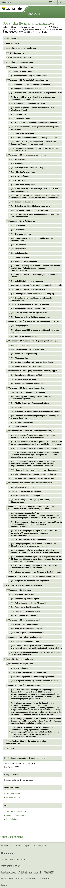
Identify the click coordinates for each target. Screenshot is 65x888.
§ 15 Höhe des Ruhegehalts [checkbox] (22, 133)
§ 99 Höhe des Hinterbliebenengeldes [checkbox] (26, 628)
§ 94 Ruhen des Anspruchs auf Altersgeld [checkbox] (28, 603)
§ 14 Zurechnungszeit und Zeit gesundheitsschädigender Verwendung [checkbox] (35, 128)
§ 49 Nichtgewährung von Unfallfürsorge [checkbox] (28, 308)
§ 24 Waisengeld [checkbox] (18, 180)
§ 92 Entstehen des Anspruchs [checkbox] (23, 594)
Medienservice (8, 872)
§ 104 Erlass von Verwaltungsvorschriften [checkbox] (28, 672)
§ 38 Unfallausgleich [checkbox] (19, 253)
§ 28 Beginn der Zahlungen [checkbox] (22, 202)
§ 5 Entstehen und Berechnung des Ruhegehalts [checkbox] (31, 84)
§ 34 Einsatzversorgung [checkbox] (21, 234)
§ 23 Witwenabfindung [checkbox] (20, 176)
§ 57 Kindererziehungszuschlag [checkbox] (24, 354)
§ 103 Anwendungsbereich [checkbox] (22, 668)
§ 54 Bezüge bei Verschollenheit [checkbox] (24, 336)
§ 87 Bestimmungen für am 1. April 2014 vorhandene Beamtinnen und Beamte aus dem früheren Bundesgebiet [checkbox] (35, 551)
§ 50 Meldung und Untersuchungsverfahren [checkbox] (29, 313)
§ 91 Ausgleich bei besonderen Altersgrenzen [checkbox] (30, 581)
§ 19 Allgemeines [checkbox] (18, 159)
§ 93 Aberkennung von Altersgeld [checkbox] (25, 599)
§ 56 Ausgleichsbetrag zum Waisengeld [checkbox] (27, 349)
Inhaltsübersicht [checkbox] (12, 43)
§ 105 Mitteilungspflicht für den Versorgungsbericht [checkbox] (32, 677)
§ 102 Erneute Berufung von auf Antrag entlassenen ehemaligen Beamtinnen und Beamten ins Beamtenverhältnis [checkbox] (36, 647)
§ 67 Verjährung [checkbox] (17, 407)
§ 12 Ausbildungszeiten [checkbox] (20, 118)
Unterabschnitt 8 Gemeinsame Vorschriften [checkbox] (26, 388)
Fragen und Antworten (14, 815)
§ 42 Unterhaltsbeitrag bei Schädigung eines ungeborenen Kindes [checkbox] (35, 276)
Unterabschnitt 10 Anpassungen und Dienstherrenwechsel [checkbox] (32, 483)
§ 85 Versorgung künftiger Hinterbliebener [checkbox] (28, 539)
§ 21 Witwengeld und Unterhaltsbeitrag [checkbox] (27, 168)
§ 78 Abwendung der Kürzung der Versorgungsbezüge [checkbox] (33, 474)
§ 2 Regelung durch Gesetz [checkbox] (19, 57)
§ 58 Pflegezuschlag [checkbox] (19, 358)
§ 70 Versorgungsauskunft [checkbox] (22, 422)
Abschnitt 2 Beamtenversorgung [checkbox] (19, 62)
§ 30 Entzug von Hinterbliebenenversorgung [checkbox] (29, 210)
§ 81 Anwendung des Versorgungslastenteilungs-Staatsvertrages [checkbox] (31, 501)
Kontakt (17, 845)
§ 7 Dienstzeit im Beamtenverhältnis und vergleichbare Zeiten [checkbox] (36, 93)
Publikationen (25, 872)
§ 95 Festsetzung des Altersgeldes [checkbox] (25, 607)
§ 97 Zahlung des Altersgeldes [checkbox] (23, 616)
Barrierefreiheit (11, 819)
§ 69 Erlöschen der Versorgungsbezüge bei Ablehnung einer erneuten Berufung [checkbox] (36, 417)
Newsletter (31, 878)
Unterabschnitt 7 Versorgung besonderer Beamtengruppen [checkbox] (32, 371)
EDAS (4, 885)
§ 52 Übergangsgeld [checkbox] (19, 326)
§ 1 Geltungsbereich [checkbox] (16, 53)
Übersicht (6, 845)
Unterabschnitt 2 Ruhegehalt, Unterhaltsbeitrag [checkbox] (28, 80)
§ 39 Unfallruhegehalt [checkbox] (20, 257)
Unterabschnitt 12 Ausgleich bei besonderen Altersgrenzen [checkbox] (33, 576)
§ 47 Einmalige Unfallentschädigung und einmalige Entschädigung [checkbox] (32, 299)
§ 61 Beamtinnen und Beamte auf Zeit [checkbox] (26, 375)
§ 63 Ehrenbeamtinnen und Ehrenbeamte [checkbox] (28, 384)
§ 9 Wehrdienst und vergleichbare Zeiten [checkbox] (28, 103)
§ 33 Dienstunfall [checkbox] (18, 230)
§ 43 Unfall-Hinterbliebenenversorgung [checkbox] (27, 281)
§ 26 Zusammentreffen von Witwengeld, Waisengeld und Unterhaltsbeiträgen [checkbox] (34, 190)
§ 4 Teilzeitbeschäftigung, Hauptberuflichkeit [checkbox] (29, 76)
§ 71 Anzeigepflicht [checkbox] (19, 426)
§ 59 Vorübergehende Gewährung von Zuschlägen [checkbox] (32, 362)
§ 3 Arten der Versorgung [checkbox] (21, 71)
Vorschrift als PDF (12, 797)
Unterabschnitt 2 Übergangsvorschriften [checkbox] (25, 685)
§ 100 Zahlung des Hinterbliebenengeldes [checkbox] (28, 633)
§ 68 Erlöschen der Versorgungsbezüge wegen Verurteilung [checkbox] (36, 411)
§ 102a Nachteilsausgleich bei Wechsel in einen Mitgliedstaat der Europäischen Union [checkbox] (36, 653)
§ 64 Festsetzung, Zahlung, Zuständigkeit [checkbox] (28, 392)
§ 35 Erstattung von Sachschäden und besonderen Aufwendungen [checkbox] (32, 239)
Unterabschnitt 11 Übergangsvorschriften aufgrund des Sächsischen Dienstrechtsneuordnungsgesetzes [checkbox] (31, 508)
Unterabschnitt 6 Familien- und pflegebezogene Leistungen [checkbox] (33, 341)
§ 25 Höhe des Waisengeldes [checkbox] (23, 185)
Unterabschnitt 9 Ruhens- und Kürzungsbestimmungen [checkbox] (31, 431)
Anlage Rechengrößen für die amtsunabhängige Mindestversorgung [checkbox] (26, 742)
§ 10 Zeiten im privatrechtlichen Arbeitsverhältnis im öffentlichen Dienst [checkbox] (33, 109)
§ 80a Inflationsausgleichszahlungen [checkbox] (26, 491)
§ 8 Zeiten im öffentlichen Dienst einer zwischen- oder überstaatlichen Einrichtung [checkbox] (33, 98)
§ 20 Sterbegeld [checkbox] (17, 163)
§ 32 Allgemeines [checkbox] (18, 225)
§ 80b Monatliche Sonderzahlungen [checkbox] (25, 496)
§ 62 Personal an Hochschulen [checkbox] (23, 379)
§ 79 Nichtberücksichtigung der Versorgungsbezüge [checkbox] (32, 478)
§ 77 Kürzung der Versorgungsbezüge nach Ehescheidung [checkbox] (35, 470)
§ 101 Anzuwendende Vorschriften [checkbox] (25, 641)
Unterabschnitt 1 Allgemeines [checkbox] (20, 67)
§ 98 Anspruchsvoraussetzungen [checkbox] (24, 624)
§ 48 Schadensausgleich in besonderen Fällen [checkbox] (30, 304)
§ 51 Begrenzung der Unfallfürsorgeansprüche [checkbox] (30, 317)
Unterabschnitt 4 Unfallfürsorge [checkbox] (21, 221)
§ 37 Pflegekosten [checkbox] (18, 249)
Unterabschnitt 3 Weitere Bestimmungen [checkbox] (25, 637)
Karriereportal (46, 878)
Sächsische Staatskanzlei (13, 859)
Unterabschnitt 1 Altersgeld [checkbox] (19, 590)
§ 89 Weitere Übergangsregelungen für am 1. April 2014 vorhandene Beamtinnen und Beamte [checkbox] (34, 567)
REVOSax (34, 13)
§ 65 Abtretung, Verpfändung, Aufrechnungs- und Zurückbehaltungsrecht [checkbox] (31, 398)
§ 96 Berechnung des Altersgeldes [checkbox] (25, 611)
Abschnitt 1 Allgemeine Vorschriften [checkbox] (21, 48)
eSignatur (42, 845)
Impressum (29, 845)
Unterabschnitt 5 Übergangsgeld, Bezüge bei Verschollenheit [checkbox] (33, 321)
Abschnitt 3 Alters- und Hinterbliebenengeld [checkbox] (24, 585)
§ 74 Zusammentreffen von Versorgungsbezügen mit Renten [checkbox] (36, 448)
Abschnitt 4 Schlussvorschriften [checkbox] (19, 659)
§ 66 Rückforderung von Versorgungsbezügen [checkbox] (30, 403)
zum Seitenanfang (11, 836)
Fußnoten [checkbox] (10, 748)
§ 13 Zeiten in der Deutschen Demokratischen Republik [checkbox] (34, 123)
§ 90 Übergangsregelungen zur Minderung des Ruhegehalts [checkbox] (36, 572)
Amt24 (37, 872)
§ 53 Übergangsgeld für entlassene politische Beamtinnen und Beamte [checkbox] (35, 331)
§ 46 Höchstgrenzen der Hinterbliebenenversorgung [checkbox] (32, 294)
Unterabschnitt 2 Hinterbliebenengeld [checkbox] (24, 620)
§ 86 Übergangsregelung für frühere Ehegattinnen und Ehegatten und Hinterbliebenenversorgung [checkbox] (33, 545)
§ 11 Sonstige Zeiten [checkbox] (19, 114)
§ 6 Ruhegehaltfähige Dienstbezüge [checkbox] (25, 89)
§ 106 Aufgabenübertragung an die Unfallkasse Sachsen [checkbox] (34, 681)
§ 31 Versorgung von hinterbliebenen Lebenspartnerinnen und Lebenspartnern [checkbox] (35, 216)
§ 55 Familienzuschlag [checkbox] (20, 345)
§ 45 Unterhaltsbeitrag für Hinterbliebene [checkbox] (28, 289)
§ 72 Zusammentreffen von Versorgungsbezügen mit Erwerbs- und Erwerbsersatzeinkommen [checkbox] (33, 436)
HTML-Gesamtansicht (14, 793)
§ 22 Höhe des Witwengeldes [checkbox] (23, 172)
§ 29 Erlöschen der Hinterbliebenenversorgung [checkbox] (30, 206)
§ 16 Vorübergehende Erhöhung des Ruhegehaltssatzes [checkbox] (34, 138)
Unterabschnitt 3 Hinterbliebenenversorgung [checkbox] (27, 155)
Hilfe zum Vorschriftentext (15, 811)
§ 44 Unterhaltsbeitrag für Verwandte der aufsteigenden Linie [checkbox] (36, 285)
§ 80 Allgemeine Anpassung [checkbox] (22, 487)
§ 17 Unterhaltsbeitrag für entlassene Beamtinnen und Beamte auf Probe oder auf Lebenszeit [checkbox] (33, 143)
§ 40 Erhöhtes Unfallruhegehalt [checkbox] (24, 262)
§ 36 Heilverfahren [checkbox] (18, 245)
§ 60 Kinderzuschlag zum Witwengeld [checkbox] (26, 366)
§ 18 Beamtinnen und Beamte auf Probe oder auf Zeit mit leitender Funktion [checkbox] (34, 149)
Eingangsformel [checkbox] (12, 38)
